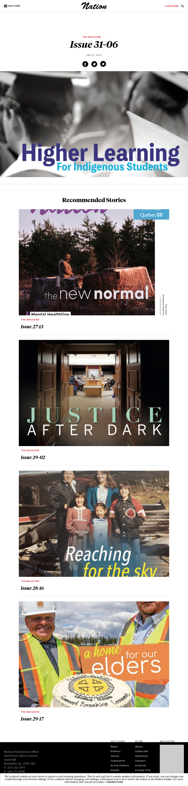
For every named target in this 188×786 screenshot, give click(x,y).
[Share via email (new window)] (103, 64)
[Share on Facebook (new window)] (85, 64)
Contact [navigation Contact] (140, 761)
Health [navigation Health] (115, 770)
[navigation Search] (182, 7)
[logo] (94, 9)
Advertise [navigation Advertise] (141, 756)
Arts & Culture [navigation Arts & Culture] (120, 765)
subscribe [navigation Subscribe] (172, 6)
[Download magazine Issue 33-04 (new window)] (172, 762)
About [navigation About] (139, 747)
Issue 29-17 (32, 718)
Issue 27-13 (32, 326)
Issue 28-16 (32, 588)
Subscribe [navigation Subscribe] (141, 751)
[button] (12, 6)
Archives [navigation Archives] (140, 765)
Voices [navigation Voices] (115, 756)
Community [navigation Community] (118, 761)
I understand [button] (114, 782)
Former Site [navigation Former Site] (142, 770)
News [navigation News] (114, 747)
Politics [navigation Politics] (115, 751)
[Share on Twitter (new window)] (94, 64)
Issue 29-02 (33, 457)
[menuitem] (172, 6)
